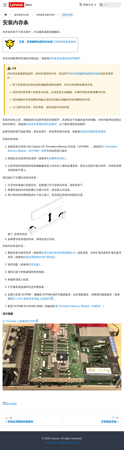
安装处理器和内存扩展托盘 (38, 257)
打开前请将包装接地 (47, 41)
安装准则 (59, 158)
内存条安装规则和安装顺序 (64, 58)
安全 (49, 158)
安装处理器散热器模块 (93, 131)
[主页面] (6, 14)
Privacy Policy (53, 442)
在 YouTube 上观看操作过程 (20, 321)
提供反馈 (10, 404)
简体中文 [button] (86, 4)
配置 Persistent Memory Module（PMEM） (78, 306)
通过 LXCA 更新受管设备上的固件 (31, 298)
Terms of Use (71, 442)
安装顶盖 (33, 264)
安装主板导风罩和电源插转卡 (58, 252)
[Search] (109, 4)
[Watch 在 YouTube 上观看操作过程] (62, 357)
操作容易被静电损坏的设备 (84, 73)
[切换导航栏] (5, 4)
